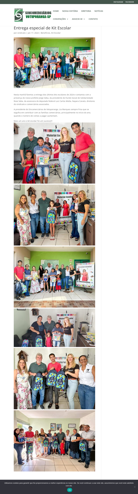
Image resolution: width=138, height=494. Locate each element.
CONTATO (93, 19)
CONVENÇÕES (59, 19)
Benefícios (45, 33)
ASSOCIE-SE (77, 19)
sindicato (21, 33)
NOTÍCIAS (98, 11)
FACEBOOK (129, 2)
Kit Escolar (56, 33)
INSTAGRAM (118, 2)
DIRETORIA (86, 11)
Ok (69, 490)
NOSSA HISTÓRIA (70, 11)
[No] (134, 487)
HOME (56, 11)
